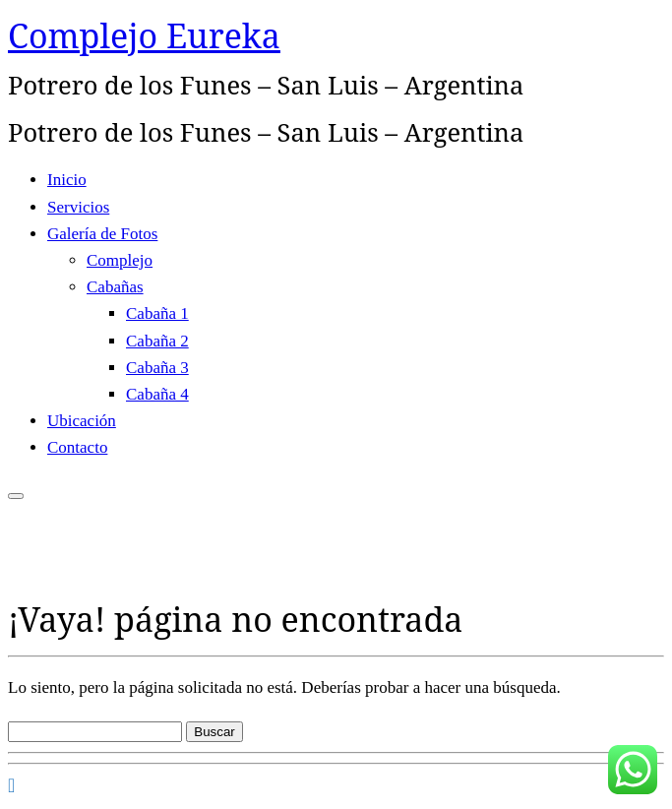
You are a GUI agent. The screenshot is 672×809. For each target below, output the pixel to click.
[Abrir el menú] (16, 496)
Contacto (77, 447)
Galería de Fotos (102, 233)
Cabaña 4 (157, 394)
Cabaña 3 (157, 367)
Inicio (67, 179)
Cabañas (115, 287)
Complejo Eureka (144, 35)
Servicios (78, 207)
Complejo (120, 260)
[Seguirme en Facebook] (11, 785)
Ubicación (81, 420)
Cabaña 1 (157, 313)
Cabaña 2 (157, 341)
